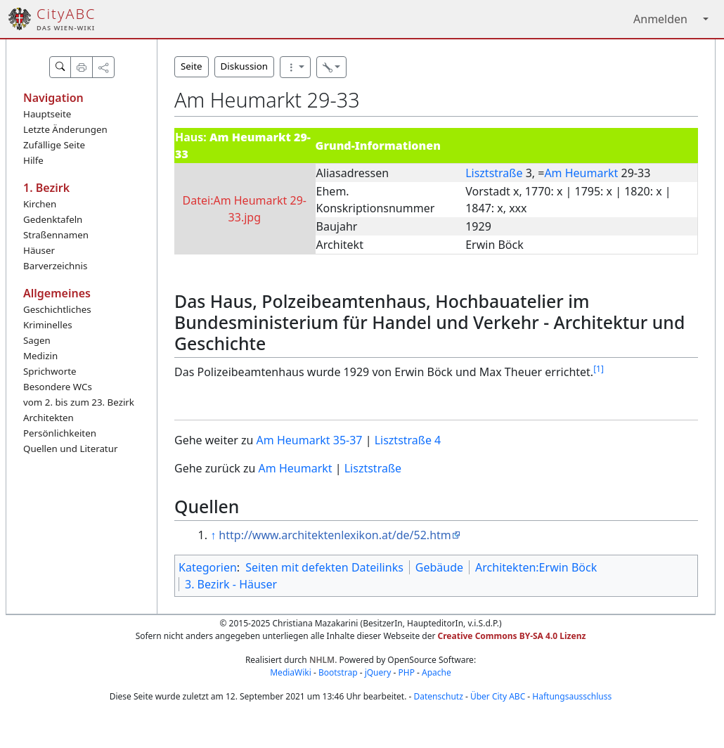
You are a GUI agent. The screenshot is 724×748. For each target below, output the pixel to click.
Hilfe (33, 160)
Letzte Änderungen (65, 129)
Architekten (48, 417)
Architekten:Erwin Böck (536, 567)
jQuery (378, 672)
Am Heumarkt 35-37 (310, 440)
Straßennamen (56, 234)
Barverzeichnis (55, 265)
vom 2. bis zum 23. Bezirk (78, 402)
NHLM (322, 660)
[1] (598, 369)
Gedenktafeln (52, 219)
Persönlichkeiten (59, 433)
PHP (406, 672)
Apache (436, 672)
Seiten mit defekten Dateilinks (324, 567)
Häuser (39, 250)
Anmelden (660, 19)
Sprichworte (49, 371)
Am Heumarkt (581, 173)
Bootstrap (338, 672)
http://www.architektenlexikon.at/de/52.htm (335, 535)
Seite (191, 66)
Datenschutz (438, 696)
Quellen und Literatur (70, 448)
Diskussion (244, 66)
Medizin (40, 355)
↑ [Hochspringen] (213, 535)
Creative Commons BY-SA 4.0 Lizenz (512, 636)
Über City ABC (497, 696)
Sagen (37, 340)
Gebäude (439, 567)
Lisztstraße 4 (408, 440)
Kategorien (208, 567)
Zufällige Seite (54, 144)
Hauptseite (47, 114)
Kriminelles (47, 324)
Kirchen (39, 204)
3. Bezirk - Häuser (231, 584)
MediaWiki (290, 672)
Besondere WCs (57, 386)
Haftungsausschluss (572, 696)
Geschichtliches (57, 309)
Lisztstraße (493, 173)
